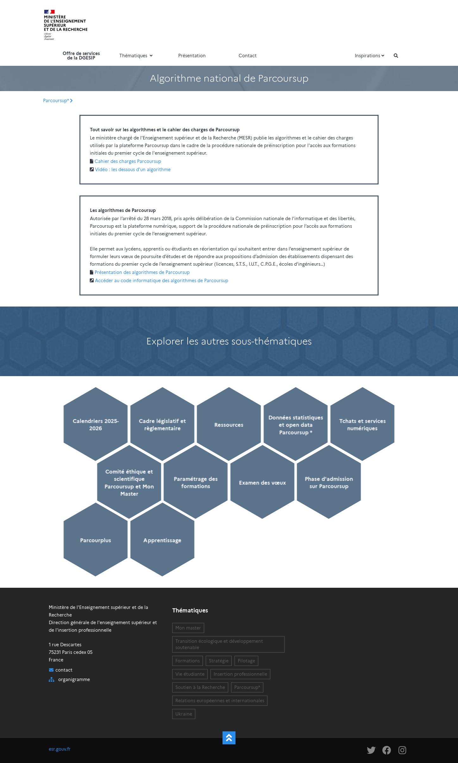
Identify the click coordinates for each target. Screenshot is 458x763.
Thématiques (136, 56)
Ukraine (183, 714)
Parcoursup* (56, 100)
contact (63, 670)
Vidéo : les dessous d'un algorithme (133, 169)
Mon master (188, 628)
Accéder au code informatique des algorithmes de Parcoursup (161, 280)
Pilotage (246, 661)
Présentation (192, 56)
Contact (248, 56)
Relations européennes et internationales (219, 701)
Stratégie (219, 661)
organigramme (74, 679)
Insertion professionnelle (240, 674)
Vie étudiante (189, 674)
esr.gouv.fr (60, 749)
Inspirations (370, 56)
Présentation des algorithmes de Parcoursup (142, 272)
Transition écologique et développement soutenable (219, 644)
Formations (187, 661)
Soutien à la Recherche (200, 687)
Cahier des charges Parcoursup (128, 161)
